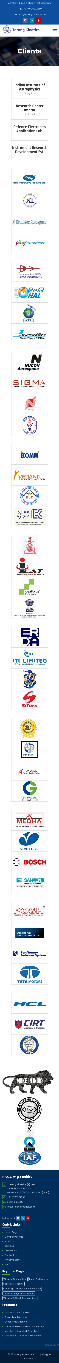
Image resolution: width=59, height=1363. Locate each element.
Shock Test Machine (16, 1321)
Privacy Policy (12, 1259)
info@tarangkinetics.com (33, 14)
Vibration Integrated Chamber (21, 1331)
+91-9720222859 (33, 8)
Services (9, 1246)
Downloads (11, 1250)
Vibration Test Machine (17, 1312)
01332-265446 (15, 1202)
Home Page (11, 1232)
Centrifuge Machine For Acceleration (25, 1326)
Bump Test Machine (16, 1317)
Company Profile (14, 1236)
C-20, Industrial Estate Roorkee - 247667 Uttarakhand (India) (28, 1188)
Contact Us (11, 1255)
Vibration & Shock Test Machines (23, 1335)
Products (9, 1241)
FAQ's (8, 1264)
